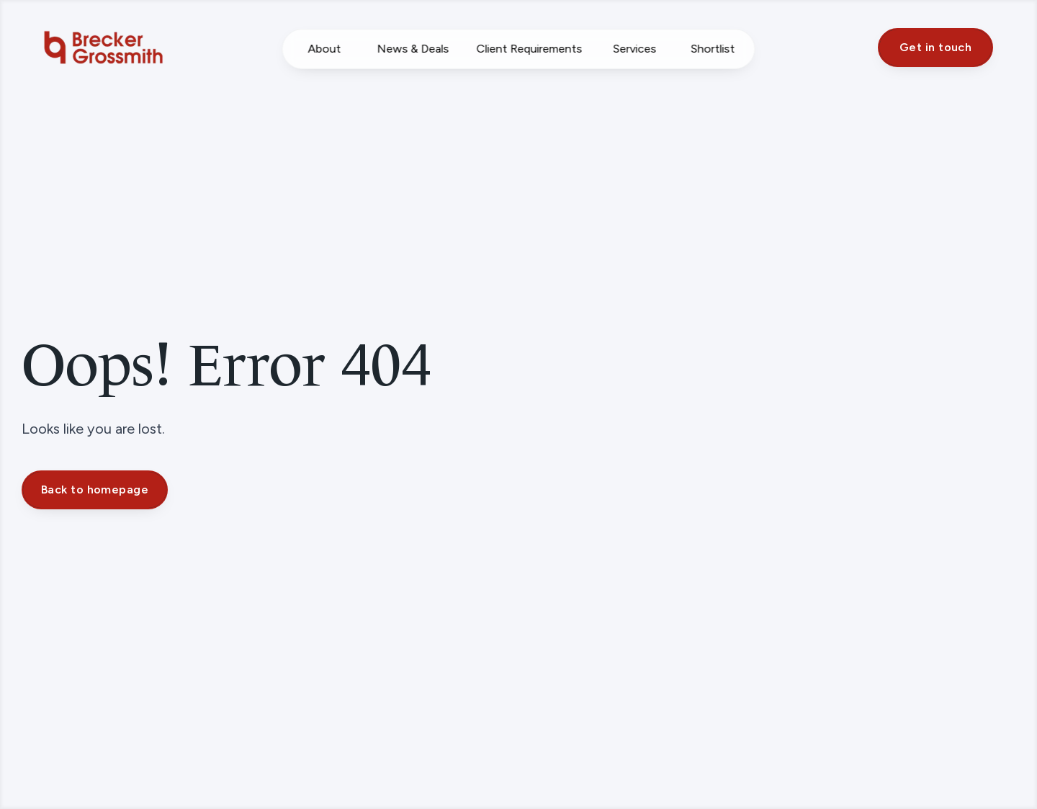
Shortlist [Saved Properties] (713, 48)
